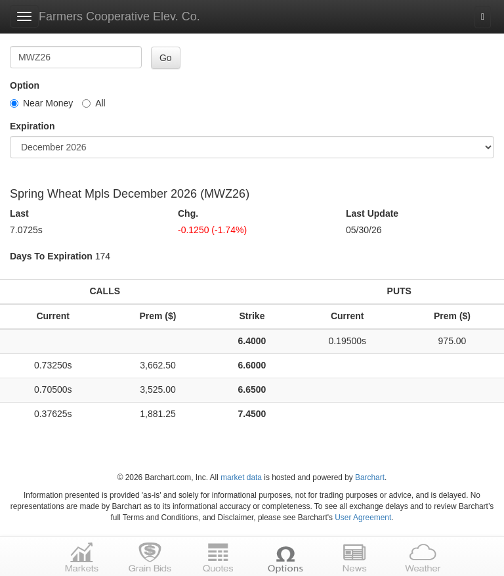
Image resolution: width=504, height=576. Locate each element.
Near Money (41, 103)
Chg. (188, 213)
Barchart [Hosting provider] (370, 477)
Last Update (372, 213)
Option (24, 85)
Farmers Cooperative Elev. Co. (119, 16)
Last (19, 213)
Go (165, 58)
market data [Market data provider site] (241, 477)
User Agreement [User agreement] (363, 517)
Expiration (32, 126)
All (94, 103)
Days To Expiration (51, 256)
